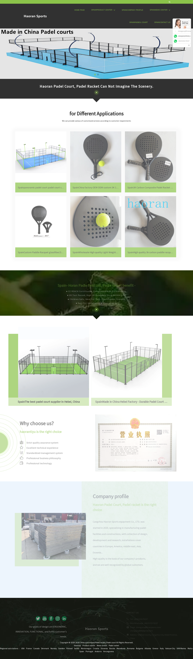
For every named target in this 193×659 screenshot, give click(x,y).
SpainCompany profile (132, 10)
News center (102, 645)
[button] (95, 74)
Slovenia (104, 648)
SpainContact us (162, 22)
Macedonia (121, 648)
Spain (81, 651)
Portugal (89, 651)
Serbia (76, 648)
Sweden (61, 648)
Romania (130, 648)
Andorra (98, 651)
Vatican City (170, 648)
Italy (162, 648)
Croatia (96, 648)
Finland (69, 648)
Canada (36, 648)
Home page (79, 10)
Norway (53, 648)
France (29, 648)
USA (22, 648)
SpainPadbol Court (138, 22)
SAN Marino (181, 648)
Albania (148, 648)
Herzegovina (108, 651)
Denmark (45, 648)
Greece (155, 648)
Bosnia (112, 648)
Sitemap (77, 645)
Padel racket (114, 645)
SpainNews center (160, 10)
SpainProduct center (103, 10)
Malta (190, 648)
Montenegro (86, 648)
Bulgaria (139, 648)
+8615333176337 (184, 36)
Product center (88, 645)
